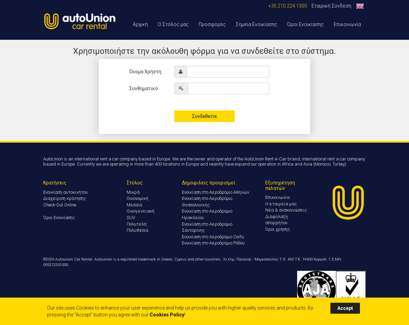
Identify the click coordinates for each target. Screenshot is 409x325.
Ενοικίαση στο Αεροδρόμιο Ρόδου (213, 242)
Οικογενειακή (140, 211)
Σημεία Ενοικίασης (256, 24)
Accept (345, 308)
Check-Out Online (59, 204)
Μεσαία (134, 204)
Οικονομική (137, 198)
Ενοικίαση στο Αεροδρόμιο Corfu (213, 236)
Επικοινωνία (347, 24)
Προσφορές (212, 24)
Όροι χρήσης (277, 229)
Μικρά (133, 192)
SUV (131, 217)
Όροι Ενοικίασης (305, 24)
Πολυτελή (137, 224)
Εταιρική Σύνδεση (331, 6)
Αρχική (140, 24)
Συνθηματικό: (144, 88)
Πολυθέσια (137, 230)
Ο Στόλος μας (173, 24)
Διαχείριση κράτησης (64, 198)
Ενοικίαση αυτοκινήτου (65, 192)
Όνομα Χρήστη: (145, 71)
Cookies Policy (167, 314)
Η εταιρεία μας (281, 203)
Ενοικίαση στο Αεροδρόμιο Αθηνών (215, 192)
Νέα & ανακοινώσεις (286, 210)
